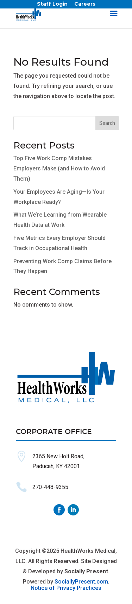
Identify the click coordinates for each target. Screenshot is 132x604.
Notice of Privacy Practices (66, 588)
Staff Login (52, 5)
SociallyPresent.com (81, 581)
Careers (84, 5)
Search (107, 123)
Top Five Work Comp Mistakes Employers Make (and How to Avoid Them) (59, 168)
